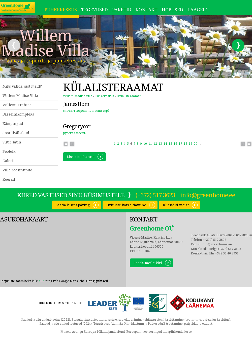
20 (195, 143)
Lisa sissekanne (80, 156)
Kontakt (147, 10)
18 (185, 143)
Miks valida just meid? (22, 86)
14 (165, 143)
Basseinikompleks (18, 114)
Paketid (121, 10)
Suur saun (12, 142)
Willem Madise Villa (45, 43)
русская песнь (74, 133)
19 (190, 143)
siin (42, 281)
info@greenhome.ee (207, 195)
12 (155, 143)
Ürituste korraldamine (126, 205)
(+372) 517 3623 (155, 195)
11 (150, 143)
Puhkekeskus (61, 10)
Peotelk (9, 151)
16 (175, 143)
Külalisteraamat (129, 96)
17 (180, 143)
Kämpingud (13, 123)
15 (170, 143)
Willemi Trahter (17, 104)
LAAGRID (197, 10)
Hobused (172, 10)
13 (160, 143)
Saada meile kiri (148, 262)
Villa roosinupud (18, 170)
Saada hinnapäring (73, 205)
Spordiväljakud (16, 132)
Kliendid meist (176, 205)
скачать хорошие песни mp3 (86, 110)
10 (145, 143)
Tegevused (94, 10)
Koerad (9, 179)
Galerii (9, 160)
